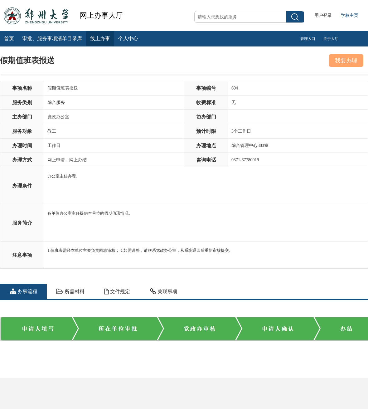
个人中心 (128, 38)
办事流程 (23, 291)
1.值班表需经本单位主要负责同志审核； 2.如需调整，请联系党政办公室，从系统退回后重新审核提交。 (207, 252)
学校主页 (349, 15)
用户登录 (323, 15)
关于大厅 (330, 39)
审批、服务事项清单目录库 (52, 38)
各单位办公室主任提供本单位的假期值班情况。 (207, 220)
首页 (9, 38)
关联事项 (163, 291)
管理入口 (307, 39)
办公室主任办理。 (207, 182)
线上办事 (100, 38)
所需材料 (70, 291)
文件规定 (117, 291)
